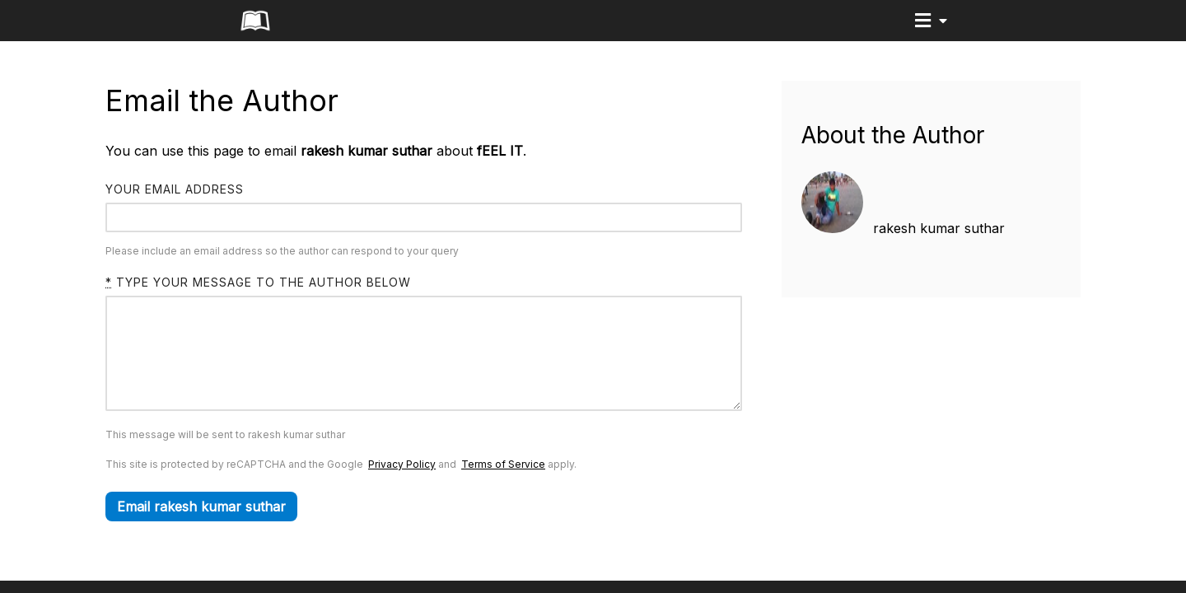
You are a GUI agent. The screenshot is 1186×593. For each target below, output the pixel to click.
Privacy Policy (402, 489)
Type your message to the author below (258, 282)
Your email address (174, 189)
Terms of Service (503, 489)
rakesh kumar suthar (939, 228)
